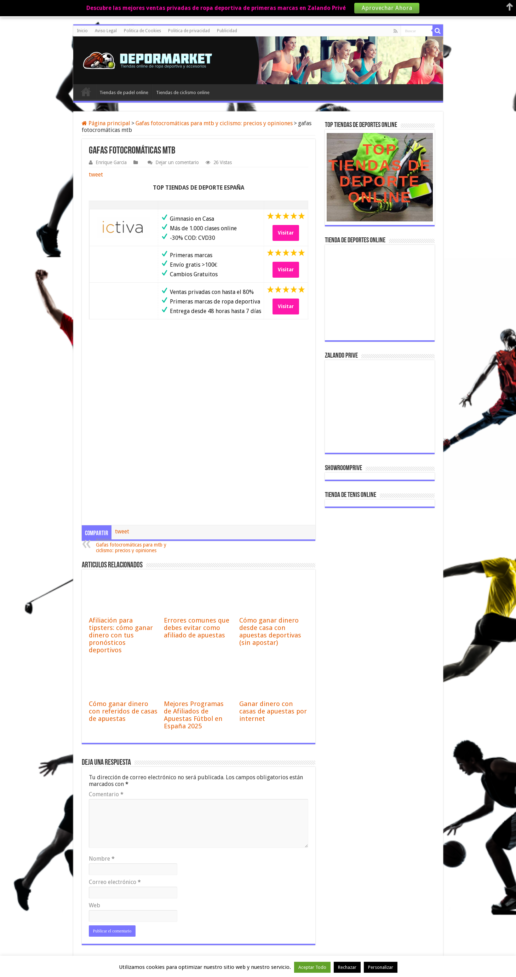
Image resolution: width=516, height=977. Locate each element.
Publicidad (227, 30)
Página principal (106, 123)
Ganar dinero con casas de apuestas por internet (273, 711)
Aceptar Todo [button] (312, 967)
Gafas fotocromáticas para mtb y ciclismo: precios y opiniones (214, 123)
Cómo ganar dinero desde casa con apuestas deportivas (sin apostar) (270, 631)
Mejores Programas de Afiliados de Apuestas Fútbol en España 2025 (194, 715)
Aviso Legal (106, 30)
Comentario (106, 794)
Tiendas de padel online (123, 92)
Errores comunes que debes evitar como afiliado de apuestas (196, 628)
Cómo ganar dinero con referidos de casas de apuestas (123, 711)
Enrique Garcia (111, 162)
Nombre (102, 858)
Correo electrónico (115, 882)
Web (94, 905)
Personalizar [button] (380, 967)
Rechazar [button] (347, 967)
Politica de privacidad (189, 30)
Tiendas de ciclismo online (183, 92)
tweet (96, 174)
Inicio (82, 30)
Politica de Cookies (142, 30)
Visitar (286, 233)
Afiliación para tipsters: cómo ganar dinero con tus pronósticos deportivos (121, 635)
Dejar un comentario (177, 162)
